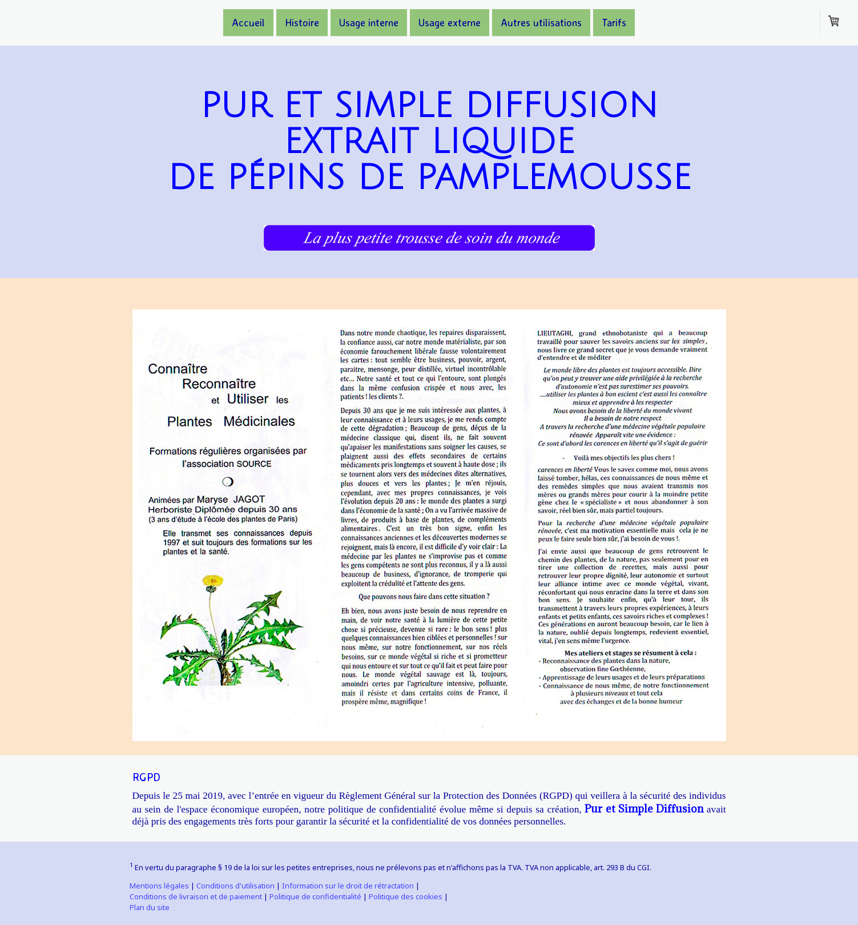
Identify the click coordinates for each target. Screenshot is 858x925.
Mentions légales (159, 885)
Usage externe (449, 21)
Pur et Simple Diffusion (644, 808)
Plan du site (150, 907)
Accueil (248, 21)
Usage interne (368, 21)
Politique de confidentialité (315, 896)
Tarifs (614, 21)
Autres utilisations (541, 21)
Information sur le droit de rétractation (348, 885)
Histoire (302, 21)
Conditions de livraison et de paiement (196, 896)
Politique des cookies (405, 896)
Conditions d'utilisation (235, 885)
